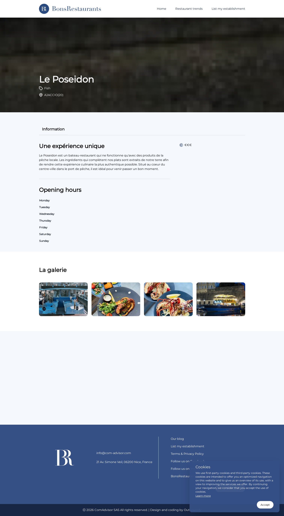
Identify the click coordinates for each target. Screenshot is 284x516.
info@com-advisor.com (113, 453)
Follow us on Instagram (188, 469)
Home (161, 8)
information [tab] (53, 129)
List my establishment (228, 8)
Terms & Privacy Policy (187, 454)
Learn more (203, 495)
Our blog (177, 439)
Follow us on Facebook (188, 461)
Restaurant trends (189, 8)
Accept (265, 504)
